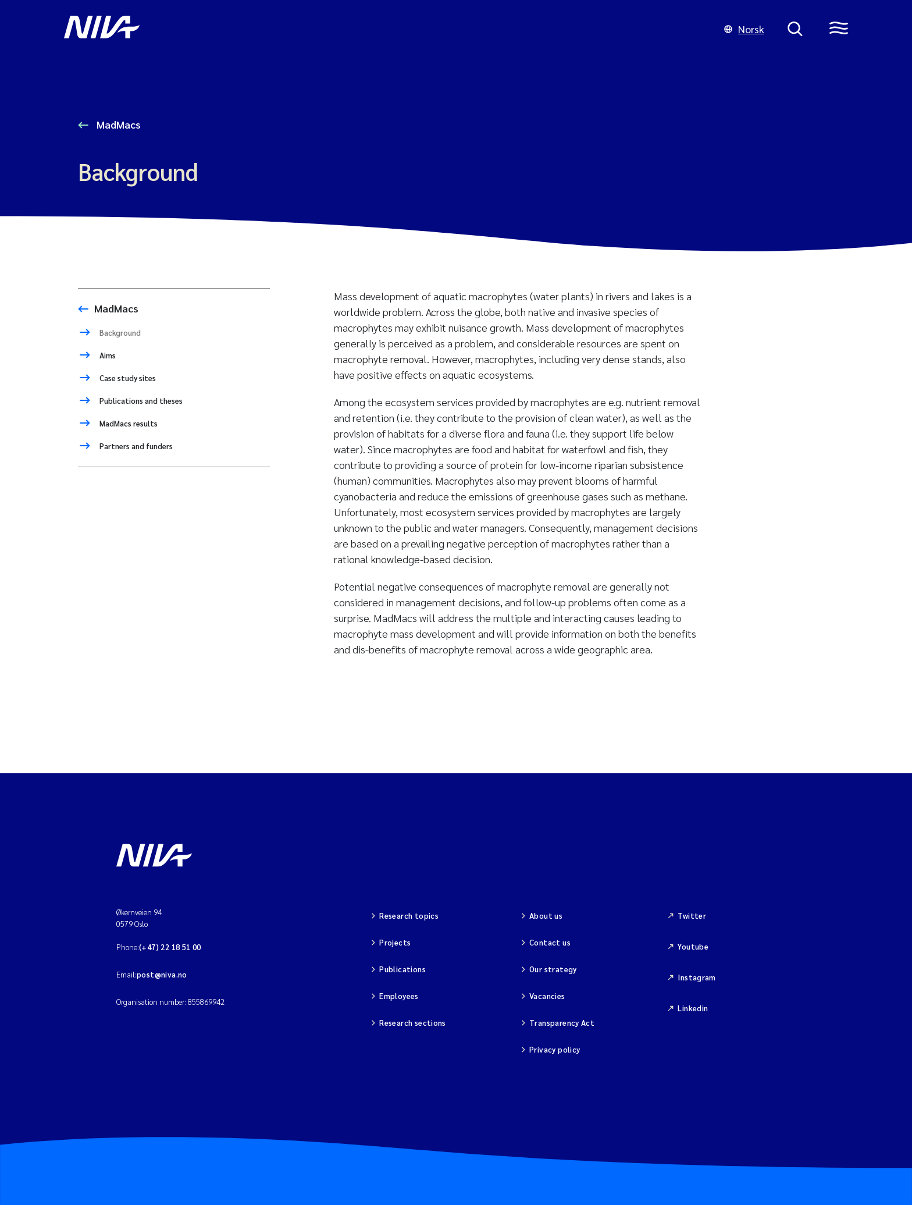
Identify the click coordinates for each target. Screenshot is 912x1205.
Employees (399, 996)
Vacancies (547, 996)
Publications (402, 969)
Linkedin (693, 1008)
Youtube (693, 946)
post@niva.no (162, 974)
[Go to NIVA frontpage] (382, 29)
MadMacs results (128, 423)
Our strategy (553, 969)
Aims (107, 355)
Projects (395, 942)
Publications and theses (140, 401)
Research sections (412, 1023)
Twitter (692, 915)
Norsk (744, 28)
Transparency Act (561, 1023)
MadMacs (117, 124)
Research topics (409, 915)
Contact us (550, 942)
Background (119, 332)
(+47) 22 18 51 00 (170, 947)
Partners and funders (135, 446)
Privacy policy (554, 1049)
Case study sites (127, 378)
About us (545, 915)
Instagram (697, 977)
